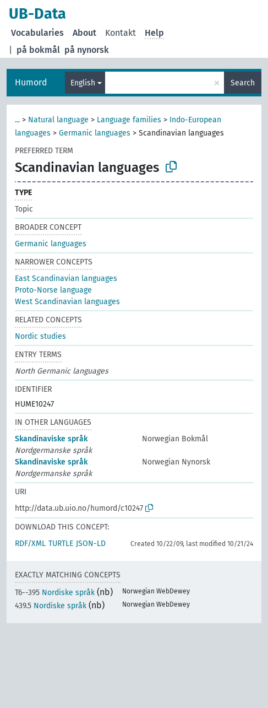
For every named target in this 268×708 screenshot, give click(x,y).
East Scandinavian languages (66, 278)
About (84, 33)
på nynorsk (86, 50)
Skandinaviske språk (51, 439)
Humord (31, 82)
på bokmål (38, 50)
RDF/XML (30, 543)
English (82, 83)
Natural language (58, 120)
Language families (129, 120)
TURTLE (60, 543)
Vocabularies (37, 33)
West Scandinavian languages (67, 301)
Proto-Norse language (53, 290)
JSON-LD (91, 543)
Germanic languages (94, 133)
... (17, 120)
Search (243, 83)
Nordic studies (40, 336)
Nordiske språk (55, 592)
